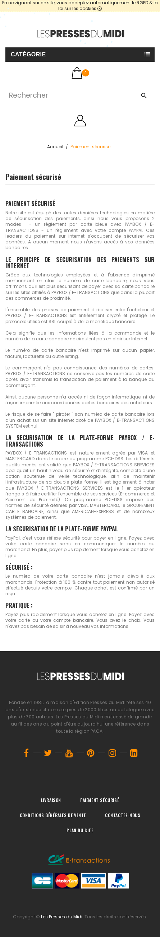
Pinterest (91, 753)
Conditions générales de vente (53, 815)
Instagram (112, 753)
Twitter (48, 753)
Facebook (26, 753)
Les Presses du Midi (61, 917)
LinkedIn (134, 753)
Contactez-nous (122, 815)
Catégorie (28, 54)
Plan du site (80, 830)
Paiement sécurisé (99, 800)
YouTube (69, 753)
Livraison (51, 800)
